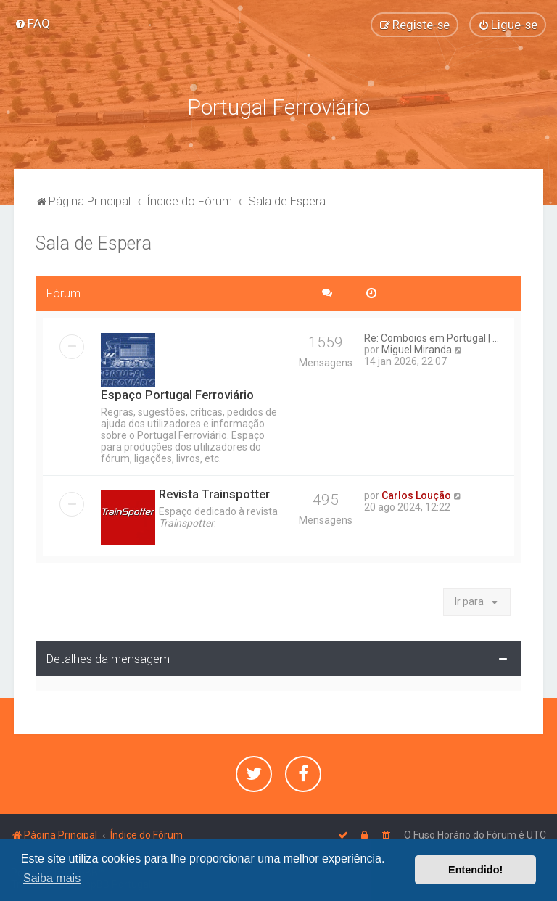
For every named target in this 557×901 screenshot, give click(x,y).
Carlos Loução (416, 494)
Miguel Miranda (416, 348)
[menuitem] (32, 23)
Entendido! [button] (475, 870)
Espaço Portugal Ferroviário (177, 393)
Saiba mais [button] (52, 878)
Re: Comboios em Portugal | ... (431, 336)
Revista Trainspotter (214, 492)
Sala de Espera (94, 241)
